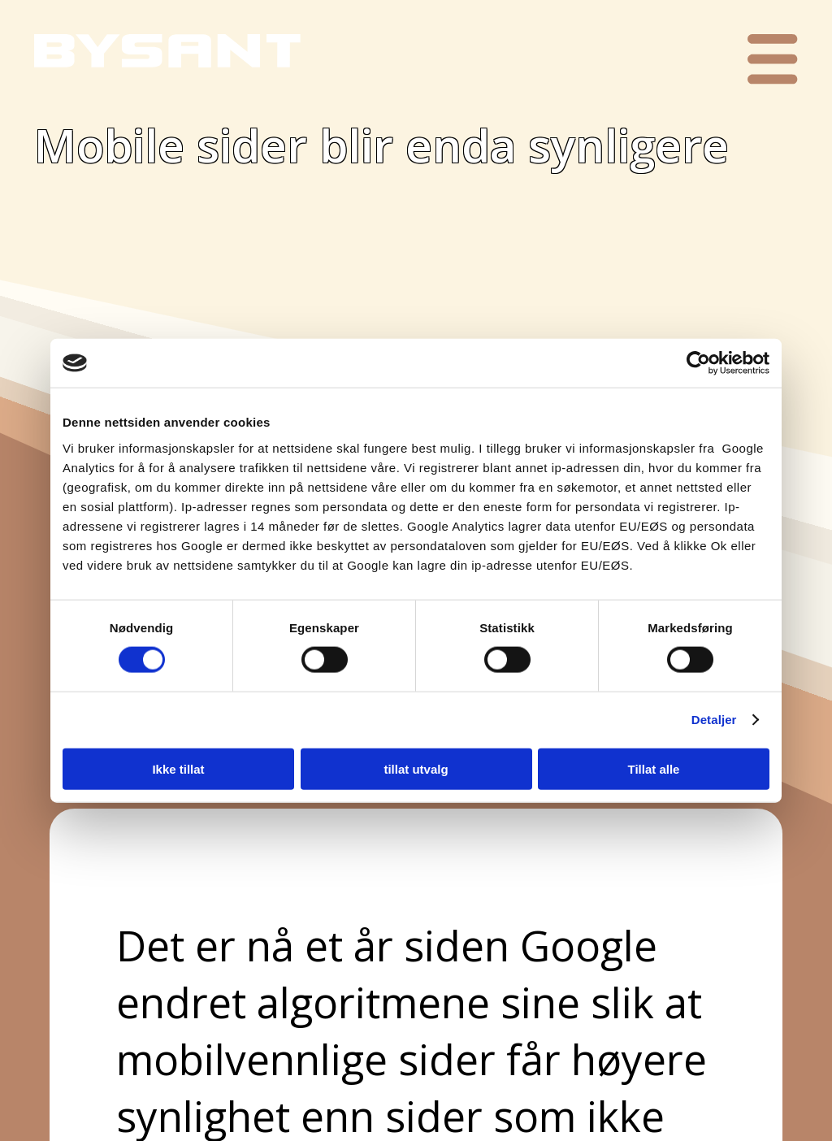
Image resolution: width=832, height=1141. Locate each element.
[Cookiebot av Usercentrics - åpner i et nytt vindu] (698, 363)
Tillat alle (654, 768)
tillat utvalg (416, 768)
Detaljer (714, 720)
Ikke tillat (178, 768)
